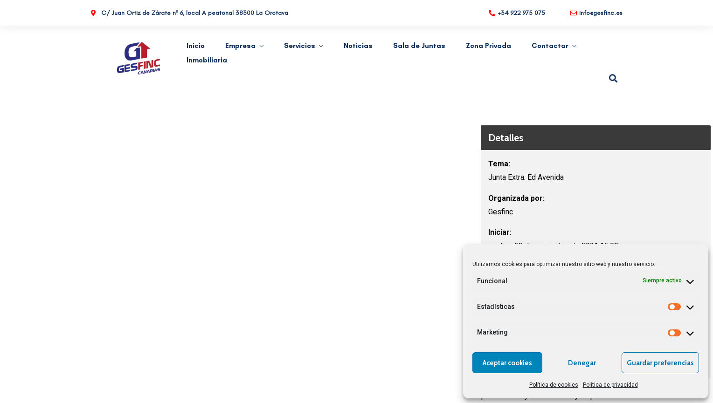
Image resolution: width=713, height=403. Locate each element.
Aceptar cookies (507, 363)
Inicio (196, 45)
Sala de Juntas (419, 45)
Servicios (299, 45)
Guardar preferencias (660, 363)
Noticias (358, 45)
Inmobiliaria (207, 60)
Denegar (582, 363)
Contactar (550, 45)
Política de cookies (553, 385)
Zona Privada (488, 45)
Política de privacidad (610, 385)
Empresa (240, 45)
